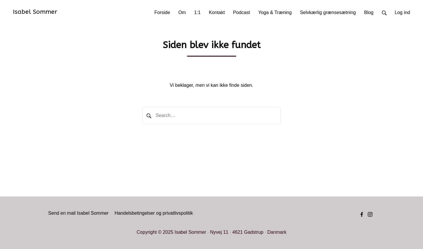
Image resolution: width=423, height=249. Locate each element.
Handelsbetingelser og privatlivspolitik (154, 213)
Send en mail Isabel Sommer (78, 213)
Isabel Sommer (35, 11)
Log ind (402, 12)
